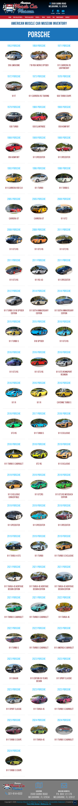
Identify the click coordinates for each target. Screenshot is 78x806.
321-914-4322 (15, 793)
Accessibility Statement (57, 802)
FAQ (54, 17)
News (43, 17)
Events (49, 17)
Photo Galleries (29, 17)
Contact (67, 17)
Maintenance (59, 17)
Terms (40, 802)
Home (9, 17)
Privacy (45, 802)
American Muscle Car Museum (27, 802)
